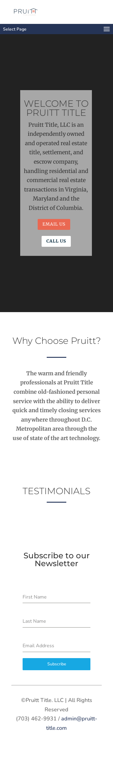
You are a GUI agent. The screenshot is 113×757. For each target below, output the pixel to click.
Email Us (53, 224)
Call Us (56, 241)
